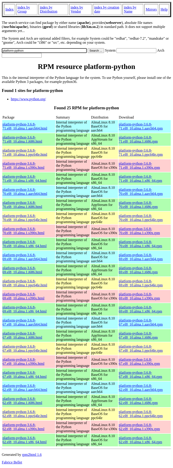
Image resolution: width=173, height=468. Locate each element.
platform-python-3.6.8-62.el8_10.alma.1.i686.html (22, 401)
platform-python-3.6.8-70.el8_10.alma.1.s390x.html (23, 231)
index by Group (23, 9)
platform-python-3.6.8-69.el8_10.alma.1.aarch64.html (24, 257)
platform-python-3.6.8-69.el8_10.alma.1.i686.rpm (138, 270)
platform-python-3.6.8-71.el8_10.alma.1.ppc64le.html (24, 152)
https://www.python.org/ (28, 99)
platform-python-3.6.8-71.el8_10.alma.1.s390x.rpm (139, 165)
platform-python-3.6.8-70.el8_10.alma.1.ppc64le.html (24, 218)
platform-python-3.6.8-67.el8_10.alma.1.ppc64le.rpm (141, 348)
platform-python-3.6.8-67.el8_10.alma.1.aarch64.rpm (141, 322)
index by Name (130, 9)
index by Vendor (77, 9)
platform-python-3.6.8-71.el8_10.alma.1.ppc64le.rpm (141, 152)
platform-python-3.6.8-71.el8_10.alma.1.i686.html (22, 139)
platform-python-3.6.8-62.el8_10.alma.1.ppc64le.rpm (141, 414)
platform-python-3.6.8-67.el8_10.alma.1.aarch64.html (24, 322)
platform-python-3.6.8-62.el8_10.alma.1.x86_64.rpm (140, 440)
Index (9, 9)
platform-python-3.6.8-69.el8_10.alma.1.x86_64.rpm (140, 309)
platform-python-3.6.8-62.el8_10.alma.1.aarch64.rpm (141, 388)
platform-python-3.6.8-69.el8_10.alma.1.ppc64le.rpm (141, 283)
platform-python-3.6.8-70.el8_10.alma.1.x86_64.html (24, 244)
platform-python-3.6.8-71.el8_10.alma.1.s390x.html (23, 165)
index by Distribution (48, 9)
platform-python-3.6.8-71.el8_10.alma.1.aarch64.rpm (141, 126)
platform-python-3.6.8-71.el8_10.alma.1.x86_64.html (24, 179)
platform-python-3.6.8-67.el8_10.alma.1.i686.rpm (138, 335)
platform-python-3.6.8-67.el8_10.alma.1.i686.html (22, 335)
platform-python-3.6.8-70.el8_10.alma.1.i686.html (22, 205)
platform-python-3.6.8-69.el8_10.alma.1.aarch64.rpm (141, 257)
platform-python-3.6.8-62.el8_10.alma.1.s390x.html (23, 427)
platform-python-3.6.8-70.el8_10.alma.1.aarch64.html (24, 192)
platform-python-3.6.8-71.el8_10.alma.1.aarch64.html (24, 126)
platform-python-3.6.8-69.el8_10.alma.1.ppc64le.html (24, 283)
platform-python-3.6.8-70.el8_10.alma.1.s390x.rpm (139, 231)
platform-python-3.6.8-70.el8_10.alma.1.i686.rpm (138, 205)
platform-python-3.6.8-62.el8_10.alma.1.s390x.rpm (139, 427)
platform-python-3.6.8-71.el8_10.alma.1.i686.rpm (138, 139)
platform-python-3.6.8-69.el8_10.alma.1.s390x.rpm (139, 296)
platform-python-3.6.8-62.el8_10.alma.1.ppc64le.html (24, 414)
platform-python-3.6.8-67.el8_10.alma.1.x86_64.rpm (140, 375)
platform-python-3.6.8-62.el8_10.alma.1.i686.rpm (138, 401)
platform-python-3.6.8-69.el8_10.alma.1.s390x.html (23, 296)
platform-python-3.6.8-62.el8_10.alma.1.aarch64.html (24, 388)
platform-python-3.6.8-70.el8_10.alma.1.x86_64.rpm (140, 244)
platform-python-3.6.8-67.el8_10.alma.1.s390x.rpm (139, 361)
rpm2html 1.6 (32, 455)
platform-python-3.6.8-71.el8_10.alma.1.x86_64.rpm (140, 179)
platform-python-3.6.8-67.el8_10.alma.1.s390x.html (23, 361)
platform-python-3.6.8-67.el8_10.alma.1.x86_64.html (24, 375)
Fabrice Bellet (12, 462)
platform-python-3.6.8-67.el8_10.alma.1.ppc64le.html (24, 348)
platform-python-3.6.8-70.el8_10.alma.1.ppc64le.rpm (141, 218)
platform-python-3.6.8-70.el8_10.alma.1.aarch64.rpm (141, 192)
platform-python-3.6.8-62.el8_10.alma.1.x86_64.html (24, 440)
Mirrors (151, 9)
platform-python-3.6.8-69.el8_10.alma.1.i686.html (22, 270)
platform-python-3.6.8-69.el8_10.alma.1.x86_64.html (24, 309)
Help (164, 9)
